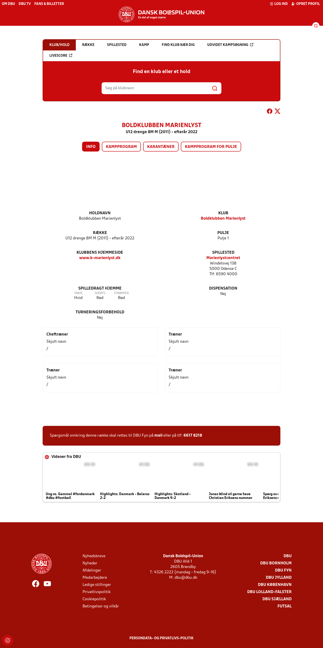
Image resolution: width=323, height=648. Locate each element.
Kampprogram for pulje (211, 147)
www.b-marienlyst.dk (99, 258)
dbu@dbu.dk (186, 578)
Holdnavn (100, 213)
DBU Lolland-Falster (269, 592)
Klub (223, 213)
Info (91, 147)
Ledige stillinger (97, 585)
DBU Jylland (279, 578)
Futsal (284, 606)
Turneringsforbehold (100, 312)
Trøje (78, 293)
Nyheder (90, 563)
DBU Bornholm (276, 563)
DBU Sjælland (277, 599)
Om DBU (8, 4)
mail (158, 436)
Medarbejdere (95, 578)
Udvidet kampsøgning (230, 45)
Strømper (121, 293)
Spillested (223, 253)
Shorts (100, 293)
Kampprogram (121, 147)
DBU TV (25, 4)
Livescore (60, 55)
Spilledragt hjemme (100, 288)
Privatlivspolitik (97, 592)
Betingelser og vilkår (101, 606)
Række (100, 233)
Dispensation (223, 288)
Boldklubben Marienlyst (223, 219)
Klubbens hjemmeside (99, 253)
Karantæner (161, 147)
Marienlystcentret (223, 258)
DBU (288, 556)
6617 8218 (192, 436)
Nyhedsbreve (94, 556)
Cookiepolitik (94, 599)
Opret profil (305, 4)
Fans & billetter (49, 4)
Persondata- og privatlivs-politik (161, 638)
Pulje (223, 233)
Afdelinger (92, 570)
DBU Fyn (283, 570)
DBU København (275, 585)
